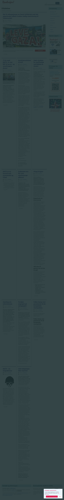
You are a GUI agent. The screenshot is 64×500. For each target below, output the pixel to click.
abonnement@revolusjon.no (23, 492)
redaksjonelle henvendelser (7, 494)
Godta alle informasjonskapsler (51, 496)
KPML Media (13, 488)
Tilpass (60, 496)
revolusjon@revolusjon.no (7, 495)
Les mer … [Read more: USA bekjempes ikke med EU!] (21, 480)
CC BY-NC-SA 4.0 (16, 490)
